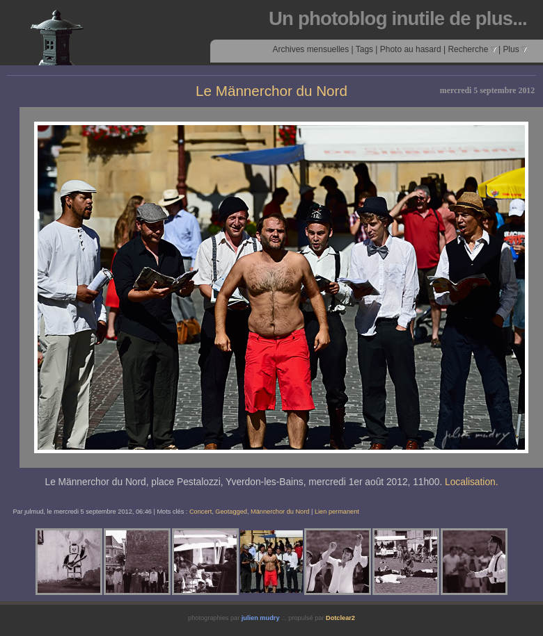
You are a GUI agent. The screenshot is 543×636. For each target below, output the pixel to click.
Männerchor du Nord (280, 511)
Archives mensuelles (310, 49)
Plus (515, 49)
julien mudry (261, 617)
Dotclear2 (340, 617)
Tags (364, 49)
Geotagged (231, 511)
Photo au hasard (410, 49)
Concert (200, 511)
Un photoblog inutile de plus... (398, 18)
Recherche (472, 49)
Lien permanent (337, 511)
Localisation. (471, 482)
